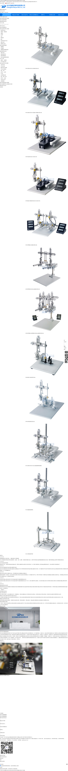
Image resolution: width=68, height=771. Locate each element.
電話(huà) (1, 758)
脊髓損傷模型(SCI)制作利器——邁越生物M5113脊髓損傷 (9, 558)
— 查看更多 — (2, 589)
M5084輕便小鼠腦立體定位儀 (30, 377)
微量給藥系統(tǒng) (3, 21)
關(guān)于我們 (15, 14)
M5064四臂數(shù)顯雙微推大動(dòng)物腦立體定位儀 (35, 333)
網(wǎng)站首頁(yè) (6, 14)
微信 (0, 759)
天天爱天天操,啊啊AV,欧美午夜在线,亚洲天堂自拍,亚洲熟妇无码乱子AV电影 (12, 0)
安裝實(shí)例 (52, 14)
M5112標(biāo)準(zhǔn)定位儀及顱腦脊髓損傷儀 (34, 465)
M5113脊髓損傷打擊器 (29, 553)
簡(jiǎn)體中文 (8, 3)
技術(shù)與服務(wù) (33, 14)
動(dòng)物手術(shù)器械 (4, 63)
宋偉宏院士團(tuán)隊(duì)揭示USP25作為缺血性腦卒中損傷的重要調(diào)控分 (13, 579)
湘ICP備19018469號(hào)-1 (27, 737)
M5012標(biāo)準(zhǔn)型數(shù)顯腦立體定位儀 (34, 112)
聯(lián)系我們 (2, 761)
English (12, 3)
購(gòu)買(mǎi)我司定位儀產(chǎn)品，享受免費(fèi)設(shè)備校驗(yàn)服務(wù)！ (13, 573)
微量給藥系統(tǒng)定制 (4, 585)
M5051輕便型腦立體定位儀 (30, 421)
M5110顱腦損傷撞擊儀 (29, 509)
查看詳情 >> (2, 640)
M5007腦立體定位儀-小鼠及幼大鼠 (31, 156)
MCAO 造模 (2, 22)
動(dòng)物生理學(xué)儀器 (4, 18)
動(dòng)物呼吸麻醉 (3, 19)
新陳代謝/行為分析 (3, 85)
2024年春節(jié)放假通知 (4, 562)
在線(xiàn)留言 (61, 14)
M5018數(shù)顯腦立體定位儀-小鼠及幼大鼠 (33, 200)
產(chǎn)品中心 (25, 14)
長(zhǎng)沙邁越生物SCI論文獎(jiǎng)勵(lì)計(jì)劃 (8, 567)
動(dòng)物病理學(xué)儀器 (4, 82)
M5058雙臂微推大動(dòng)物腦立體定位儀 (33, 289)
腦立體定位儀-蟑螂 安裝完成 (4, 675)
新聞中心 (43, 14)
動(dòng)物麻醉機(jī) (3, 714)
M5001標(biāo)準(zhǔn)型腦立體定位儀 (32, 68)
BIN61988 (1, 762)
